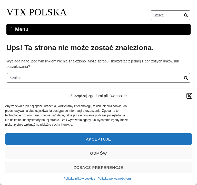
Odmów (98, 153)
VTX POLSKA (36, 12)
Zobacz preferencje (98, 167)
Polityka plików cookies (79, 178)
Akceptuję (98, 139)
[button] (189, 95)
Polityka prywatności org (114, 178)
